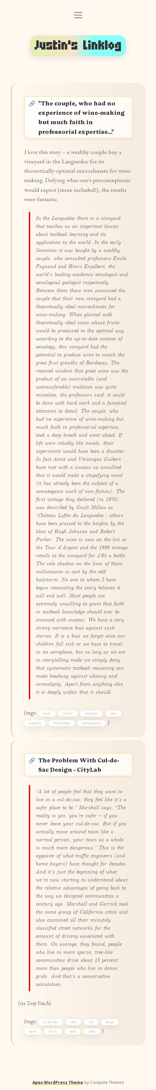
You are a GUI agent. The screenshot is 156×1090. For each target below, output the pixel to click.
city (91, 1022)
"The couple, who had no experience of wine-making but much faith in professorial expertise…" (81, 117)
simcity (53, 1031)
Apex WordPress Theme (58, 1082)
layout (32, 1031)
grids (73, 1031)
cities (73, 1022)
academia (35, 723)
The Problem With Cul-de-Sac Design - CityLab (78, 764)
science (67, 713)
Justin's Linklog (78, 45)
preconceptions (92, 723)
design (110, 1022)
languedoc (91, 713)
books (47, 713)
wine (113, 713)
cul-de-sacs (50, 1022)
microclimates (61, 723)
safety (91, 1031)
